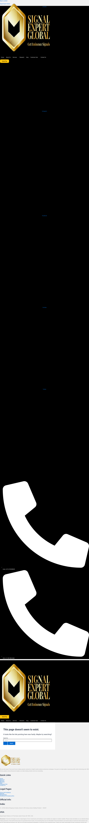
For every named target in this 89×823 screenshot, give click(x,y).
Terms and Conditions (5, 792)
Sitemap (2, 793)
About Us (8, 57)
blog (27, 57)
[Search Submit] (5, 743)
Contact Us (43, 57)
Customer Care (34, 57)
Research (22, 57)
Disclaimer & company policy (7, 795)
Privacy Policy (3, 794)
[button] (15, 57)
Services (15, 57)
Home (2, 57)
